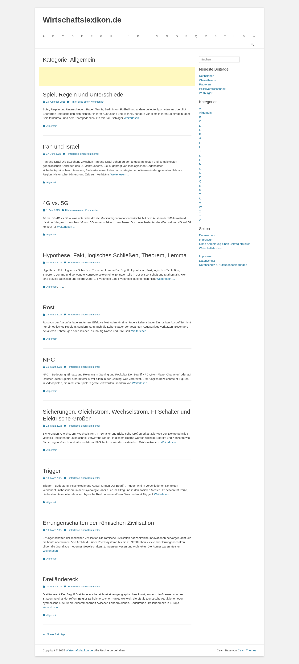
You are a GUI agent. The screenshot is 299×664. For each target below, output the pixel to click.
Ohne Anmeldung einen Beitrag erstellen (224, 243)
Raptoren (205, 84)
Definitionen (206, 75)
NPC (49, 359)
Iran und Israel (61, 146)
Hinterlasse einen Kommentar (87, 101)
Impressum (206, 239)
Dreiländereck (60, 579)
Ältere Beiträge (54, 634)
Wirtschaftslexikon (210, 248)
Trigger (52, 471)
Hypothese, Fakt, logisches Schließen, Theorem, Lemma (115, 255)
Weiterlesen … (133, 118)
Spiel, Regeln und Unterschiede (83, 94)
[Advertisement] (117, 76)
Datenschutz (207, 235)
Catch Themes (247, 650)
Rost (49, 307)
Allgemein (51, 126)
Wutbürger (205, 93)
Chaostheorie (207, 80)
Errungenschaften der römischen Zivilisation (98, 523)
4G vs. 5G (55, 203)
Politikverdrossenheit (212, 88)
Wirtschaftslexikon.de (82, 20)
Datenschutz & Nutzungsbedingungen (223, 264)
